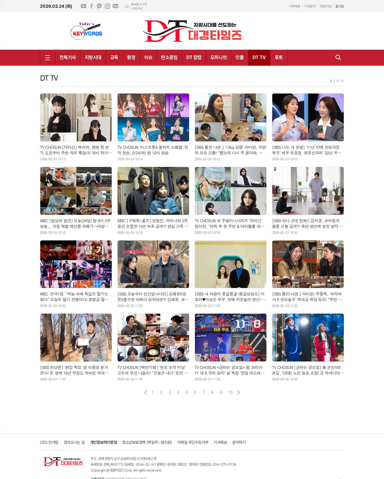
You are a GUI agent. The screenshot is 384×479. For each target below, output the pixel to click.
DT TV (259, 57)
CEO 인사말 (49, 443)
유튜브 (83, 6)
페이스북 (91, 6)
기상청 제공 (136, 8)
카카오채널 (99, 6)
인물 (239, 57)
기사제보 (294, 6)
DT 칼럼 (193, 57)
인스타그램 (107, 6)
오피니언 (218, 57)
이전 (145, 393)
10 (230, 392)
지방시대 (93, 57)
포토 (279, 57)
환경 (131, 57)
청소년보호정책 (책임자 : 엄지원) (147, 443)
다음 (238, 393)
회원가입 (325, 6)
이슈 (148, 57)
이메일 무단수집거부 (193, 443)
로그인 (339, 6)
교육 (114, 57)
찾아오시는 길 (74, 443)
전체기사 (67, 57)
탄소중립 (169, 57)
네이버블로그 (115, 6)
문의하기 (239, 443)
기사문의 (309, 6)
